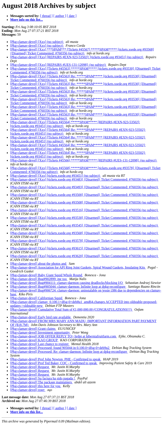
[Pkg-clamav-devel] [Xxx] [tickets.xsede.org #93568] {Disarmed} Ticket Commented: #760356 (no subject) (84, 233)
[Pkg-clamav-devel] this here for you (35, 386)
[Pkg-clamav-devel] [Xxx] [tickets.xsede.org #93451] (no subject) (55, 175)
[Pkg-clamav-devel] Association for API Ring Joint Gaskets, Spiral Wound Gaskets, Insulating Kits (78, 267)
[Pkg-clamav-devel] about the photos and (38, 263)
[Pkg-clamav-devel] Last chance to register (39, 344)
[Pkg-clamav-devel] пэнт (27, 390)
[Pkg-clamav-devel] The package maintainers (41, 382)
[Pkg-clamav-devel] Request (30, 367)
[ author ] (59, 16)
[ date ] (71, 16)
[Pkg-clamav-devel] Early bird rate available (41, 317)
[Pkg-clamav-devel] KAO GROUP (34, 340)
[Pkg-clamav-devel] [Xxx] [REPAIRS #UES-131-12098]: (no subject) (58, 65)
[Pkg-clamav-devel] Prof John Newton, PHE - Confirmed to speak (55, 359)
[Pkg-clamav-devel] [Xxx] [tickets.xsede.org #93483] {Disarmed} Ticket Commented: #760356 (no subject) (84, 179)
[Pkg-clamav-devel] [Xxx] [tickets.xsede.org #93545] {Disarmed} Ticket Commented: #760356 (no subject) (84, 225)
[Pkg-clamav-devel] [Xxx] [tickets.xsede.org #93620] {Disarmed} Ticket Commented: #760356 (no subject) (84, 256)
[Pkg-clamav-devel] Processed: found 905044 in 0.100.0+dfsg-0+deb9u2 (60, 348)
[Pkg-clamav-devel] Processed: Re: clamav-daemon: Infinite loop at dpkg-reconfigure (69, 351)
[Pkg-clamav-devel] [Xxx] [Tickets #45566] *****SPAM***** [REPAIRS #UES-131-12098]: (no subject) (83, 160)
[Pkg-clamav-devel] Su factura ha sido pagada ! (43, 378)
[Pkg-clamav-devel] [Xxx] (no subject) (37, 42)
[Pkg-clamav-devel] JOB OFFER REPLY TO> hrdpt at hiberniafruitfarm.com (63, 336)
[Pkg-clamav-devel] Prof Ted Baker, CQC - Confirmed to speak (54, 363)
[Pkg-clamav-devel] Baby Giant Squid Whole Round (46, 275)
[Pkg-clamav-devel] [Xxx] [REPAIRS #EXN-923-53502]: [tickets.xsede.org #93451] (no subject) (77, 57)
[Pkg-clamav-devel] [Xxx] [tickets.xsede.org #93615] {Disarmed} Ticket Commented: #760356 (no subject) (84, 248)
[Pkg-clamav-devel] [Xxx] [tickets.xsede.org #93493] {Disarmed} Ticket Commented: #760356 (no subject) (84, 187)
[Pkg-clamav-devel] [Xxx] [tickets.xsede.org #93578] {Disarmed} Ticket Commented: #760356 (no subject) (84, 240)
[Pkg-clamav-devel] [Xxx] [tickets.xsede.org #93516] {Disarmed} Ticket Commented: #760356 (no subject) (84, 210)
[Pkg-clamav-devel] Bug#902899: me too (38, 279)
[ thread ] (46, 16)
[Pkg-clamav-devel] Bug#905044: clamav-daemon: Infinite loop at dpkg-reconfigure (68, 286)
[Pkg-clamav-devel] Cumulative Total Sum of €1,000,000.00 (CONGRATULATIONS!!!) (71, 309)
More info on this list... (26, 19)
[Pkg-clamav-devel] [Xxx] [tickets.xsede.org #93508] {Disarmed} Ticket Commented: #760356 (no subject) (84, 202)
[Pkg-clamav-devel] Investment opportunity (40, 332)
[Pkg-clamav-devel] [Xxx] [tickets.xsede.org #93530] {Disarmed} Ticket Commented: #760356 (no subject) (84, 218)
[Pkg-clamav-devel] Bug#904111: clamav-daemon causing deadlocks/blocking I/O (67, 283)
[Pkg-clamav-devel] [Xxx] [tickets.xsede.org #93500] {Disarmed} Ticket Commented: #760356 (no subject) (84, 195)
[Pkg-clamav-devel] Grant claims (33, 328)
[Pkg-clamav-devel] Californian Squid (36, 298)
